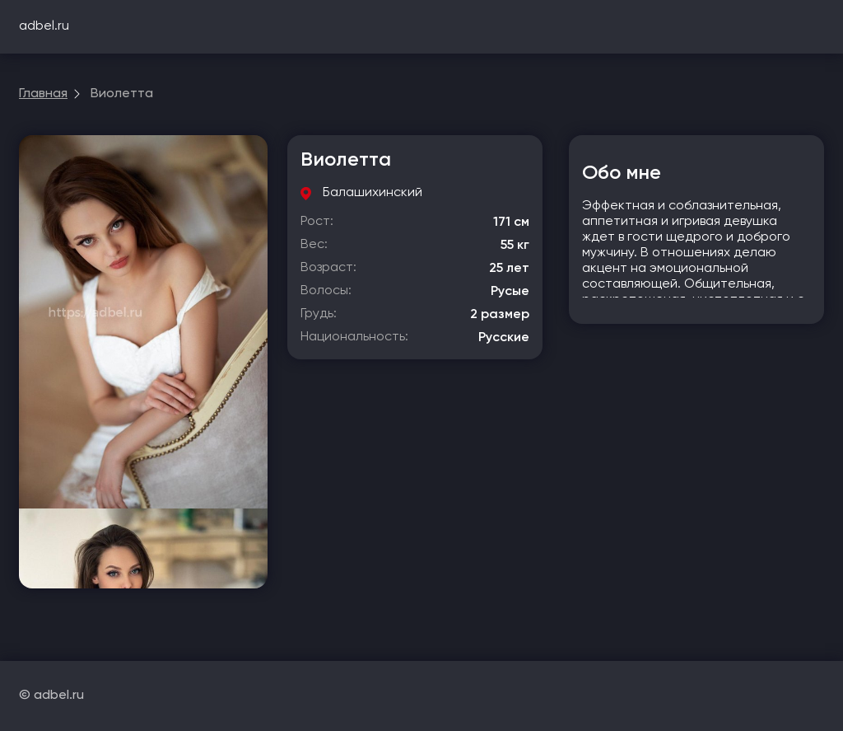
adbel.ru (44, 26)
